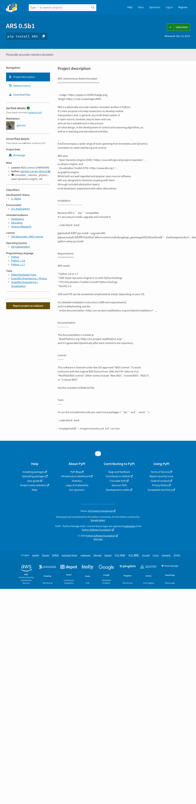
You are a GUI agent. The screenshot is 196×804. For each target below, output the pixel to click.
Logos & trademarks (77, 485)
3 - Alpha (16, 199)
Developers (17, 219)
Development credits (117, 490)
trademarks (129, 526)
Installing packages (33, 472)
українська (85, 555)
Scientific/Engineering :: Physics (29, 278)
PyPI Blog (75, 472)
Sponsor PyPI (119, 485)
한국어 (177, 555)
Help (129, 7)
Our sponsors (77, 490)
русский (146, 555)
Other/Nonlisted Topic (23, 275)
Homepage (17, 155)
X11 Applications (20, 209)
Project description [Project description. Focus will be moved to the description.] (22, 77)
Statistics (77, 481)
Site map (98, 539)
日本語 (55, 555)
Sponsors (154, 7)
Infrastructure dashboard (75, 476)
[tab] (28, 77)
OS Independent (20, 247)
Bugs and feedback (119, 472)
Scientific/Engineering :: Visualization (24, 284)
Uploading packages (33, 476)
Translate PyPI (118, 481)
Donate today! (98, 520)
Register (183, 7)
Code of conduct (160, 481)
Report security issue (161, 476)
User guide (33, 481)
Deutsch (108, 555)
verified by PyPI (35, 112)
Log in (169, 7)
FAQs (35, 490)
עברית (156, 555)
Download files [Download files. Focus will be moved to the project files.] (19, 95)
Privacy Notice (160, 485)
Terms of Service (160, 472)
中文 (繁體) (133, 555)
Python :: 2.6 (18, 261)
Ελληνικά (97, 555)
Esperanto (166, 555)
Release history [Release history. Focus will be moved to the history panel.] (20, 86)
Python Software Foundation (96, 530)
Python (15, 257)
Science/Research (21, 227)
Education (17, 223)
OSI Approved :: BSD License (27, 237)
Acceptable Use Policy (160, 490)
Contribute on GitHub (118, 476)
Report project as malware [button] (28, 306)
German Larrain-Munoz (33, 171)
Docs (141, 7)
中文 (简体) (120, 555)
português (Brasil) (69, 555)
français (45, 555)
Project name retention (33, 485)
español (35, 555)
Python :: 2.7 (18, 264)
